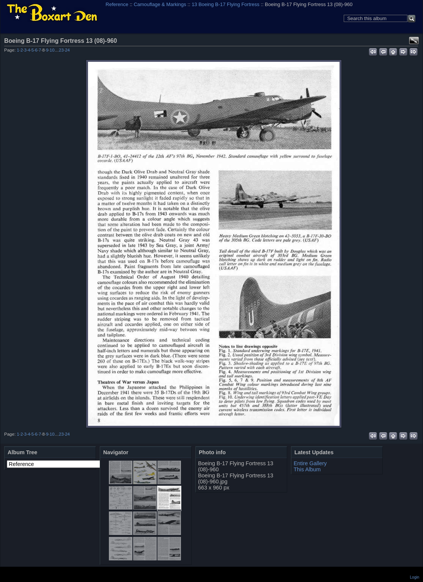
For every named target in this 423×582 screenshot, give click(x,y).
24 (67, 50)
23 (61, 50)
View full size (414, 40)
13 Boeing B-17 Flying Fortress (225, 4)
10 (52, 50)
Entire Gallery (310, 463)
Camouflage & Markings (160, 4)
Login (414, 577)
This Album (307, 469)
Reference (116, 4)
